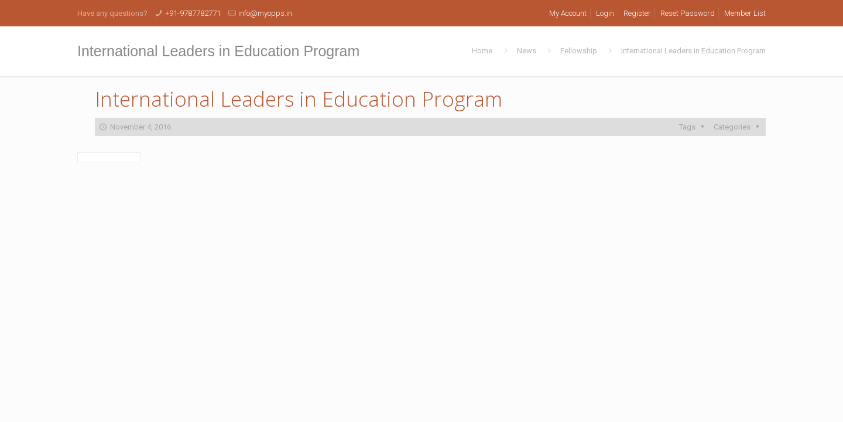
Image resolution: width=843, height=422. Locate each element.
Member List (745, 13)
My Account (568, 13)
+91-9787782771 (193, 13)
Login (605, 13)
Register (637, 13)
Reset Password (687, 13)
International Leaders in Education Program (693, 50)
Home (482, 50)
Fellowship (578, 50)
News (526, 50)
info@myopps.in (265, 13)
